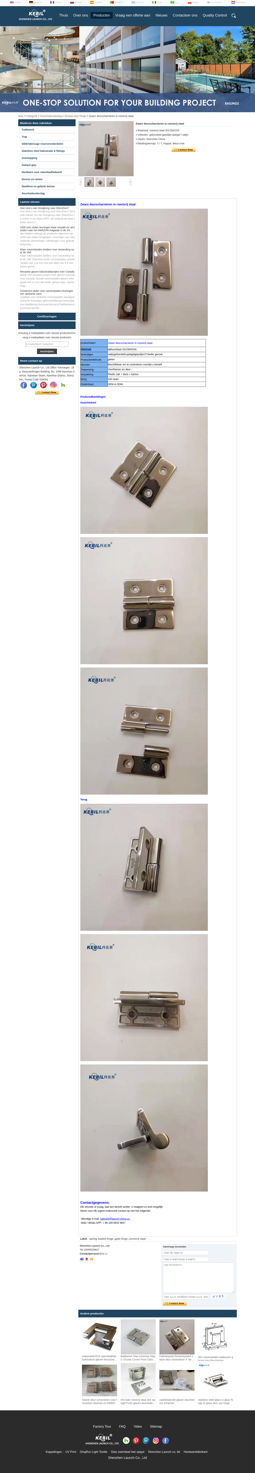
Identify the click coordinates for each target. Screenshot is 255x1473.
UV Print (70, 1451)
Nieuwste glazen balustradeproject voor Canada (47, 271)
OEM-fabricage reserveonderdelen (42, 143)
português (119, 2)
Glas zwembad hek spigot (127, 1451)
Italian (159, 2)
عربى (177, 2)
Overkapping (29, 158)
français (58, 2)
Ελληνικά (140, 2)
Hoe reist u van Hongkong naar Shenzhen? (44, 208)
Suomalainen (217, 2)
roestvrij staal (137, 1238)
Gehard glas (29, 165)
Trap (24, 136)
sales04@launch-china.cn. (115, 1218)
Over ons (80, 15)
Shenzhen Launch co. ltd (164, 1451)
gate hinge (121, 1238)
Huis (20, 116)
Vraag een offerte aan (132, 15)
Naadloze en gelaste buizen (38, 186)
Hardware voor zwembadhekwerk (42, 172)
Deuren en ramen (32, 179)
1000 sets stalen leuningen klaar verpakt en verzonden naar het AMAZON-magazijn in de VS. (47, 229)
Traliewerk (28, 129)
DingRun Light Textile (93, 1451)
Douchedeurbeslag (51, 116)
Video (138, 1426)
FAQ (122, 1426)
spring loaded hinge (101, 1238)
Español (98, 2)
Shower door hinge (75, 116)
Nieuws (162, 15)
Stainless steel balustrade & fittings (43, 150)
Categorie (31, 116)
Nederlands (241, 2)
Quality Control (215, 15)
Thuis (63, 15)
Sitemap (156, 1426)
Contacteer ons (185, 15)
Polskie (195, 2)
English (17, 2)
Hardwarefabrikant (195, 1451)
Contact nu (47, 392)
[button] (121, 109)
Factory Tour (102, 1426)
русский (78, 2)
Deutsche (38, 2)
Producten (101, 15)
